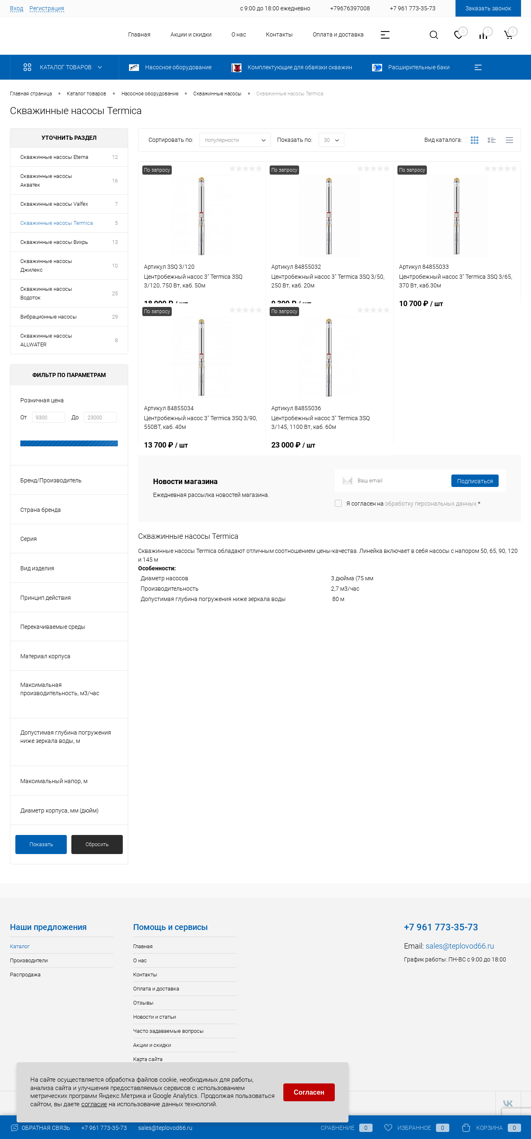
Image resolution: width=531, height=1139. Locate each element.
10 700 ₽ (457, 308)
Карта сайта (148, 1059)
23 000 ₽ (329, 450)
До (75, 417)
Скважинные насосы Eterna (54, 157)
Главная (139, 34)
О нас (238, 34)
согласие (94, 1104)
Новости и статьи (154, 1017)
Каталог (19, 946)
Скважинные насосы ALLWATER (46, 340)
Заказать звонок (488, 8)
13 (115, 242)
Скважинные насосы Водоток (46, 293)
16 (115, 181)
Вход (16, 8)
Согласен (309, 1092)
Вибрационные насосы (48, 317)
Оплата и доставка (338, 34)
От (23, 417)
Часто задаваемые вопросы (168, 1031)
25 (115, 293)
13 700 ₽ (202, 450)
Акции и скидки (191, 34)
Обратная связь (40, 1127)
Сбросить (97, 844)
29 (115, 317)
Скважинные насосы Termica (56, 223)
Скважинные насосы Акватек (46, 180)
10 (115, 266)
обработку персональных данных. (431, 503)
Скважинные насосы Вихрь (54, 242)
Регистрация (46, 8)
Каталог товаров (64, 67)
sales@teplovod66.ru (460, 946)
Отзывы (143, 1003)
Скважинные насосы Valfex (54, 204)
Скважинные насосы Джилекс (46, 265)
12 (115, 157)
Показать (41, 844)
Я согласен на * (413, 503)
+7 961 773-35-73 (104, 1127)
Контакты (279, 34)
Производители (29, 960)
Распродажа (25, 974)
